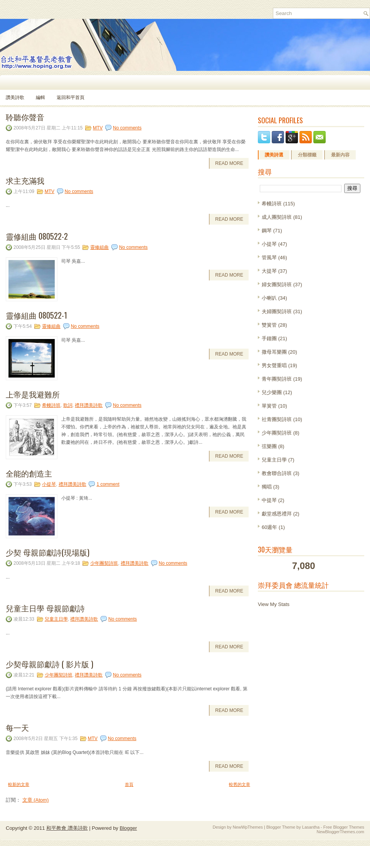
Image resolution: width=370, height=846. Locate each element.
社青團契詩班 (277, 419)
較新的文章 (18, 784)
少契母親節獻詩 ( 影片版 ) (49, 664)
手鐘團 (269, 338)
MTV (98, 128)
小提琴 (49, 484)
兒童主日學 (56, 619)
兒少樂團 (272, 392)
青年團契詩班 (277, 379)
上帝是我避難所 (33, 394)
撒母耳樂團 (274, 352)
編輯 (40, 97)
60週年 (269, 527)
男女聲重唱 (274, 365)
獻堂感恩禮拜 (277, 514)
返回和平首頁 (70, 97)
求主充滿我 (25, 180)
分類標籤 (307, 155)
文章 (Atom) (35, 800)
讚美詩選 (274, 155)
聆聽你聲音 (25, 117)
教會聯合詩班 (277, 473)
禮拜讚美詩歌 (89, 405)
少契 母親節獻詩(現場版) (47, 552)
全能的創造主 (29, 473)
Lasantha (311, 827)
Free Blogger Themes (343, 827)
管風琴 (269, 257)
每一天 (17, 727)
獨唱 (267, 487)
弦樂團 (269, 446)
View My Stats (273, 604)
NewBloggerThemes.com (341, 831)
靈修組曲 (99, 247)
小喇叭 (269, 298)
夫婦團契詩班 (277, 311)
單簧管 (269, 406)
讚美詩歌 (15, 97)
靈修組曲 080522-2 (37, 236)
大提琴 (269, 271)
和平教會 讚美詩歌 (67, 828)
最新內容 (340, 155)
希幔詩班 (51, 405)
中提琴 (269, 500)
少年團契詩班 (104, 563)
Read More (229, 163)
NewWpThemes (248, 827)
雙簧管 (269, 325)
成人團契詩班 (277, 217)
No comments (127, 128)
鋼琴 (267, 230)
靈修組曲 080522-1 (36, 315)
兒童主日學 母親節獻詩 (45, 608)
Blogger (128, 828)
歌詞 (67, 405)
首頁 (129, 784)
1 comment (107, 484)
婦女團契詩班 (277, 284)
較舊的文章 (239, 784)
